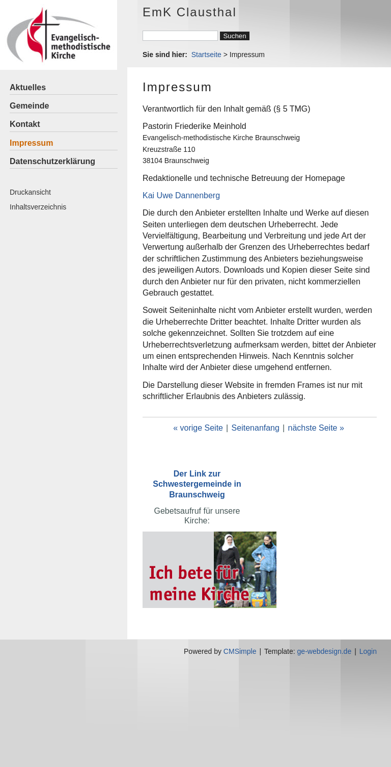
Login (368, 651)
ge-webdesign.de (324, 651)
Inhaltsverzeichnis (38, 207)
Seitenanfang (256, 428)
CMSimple (240, 651)
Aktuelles (28, 87)
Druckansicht (30, 192)
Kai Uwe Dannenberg (181, 195)
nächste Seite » (316, 428)
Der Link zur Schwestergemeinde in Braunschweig (197, 483)
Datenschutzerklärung (52, 161)
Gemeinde (29, 105)
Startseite (206, 54)
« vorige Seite (198, 428)
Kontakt (25, 124)
